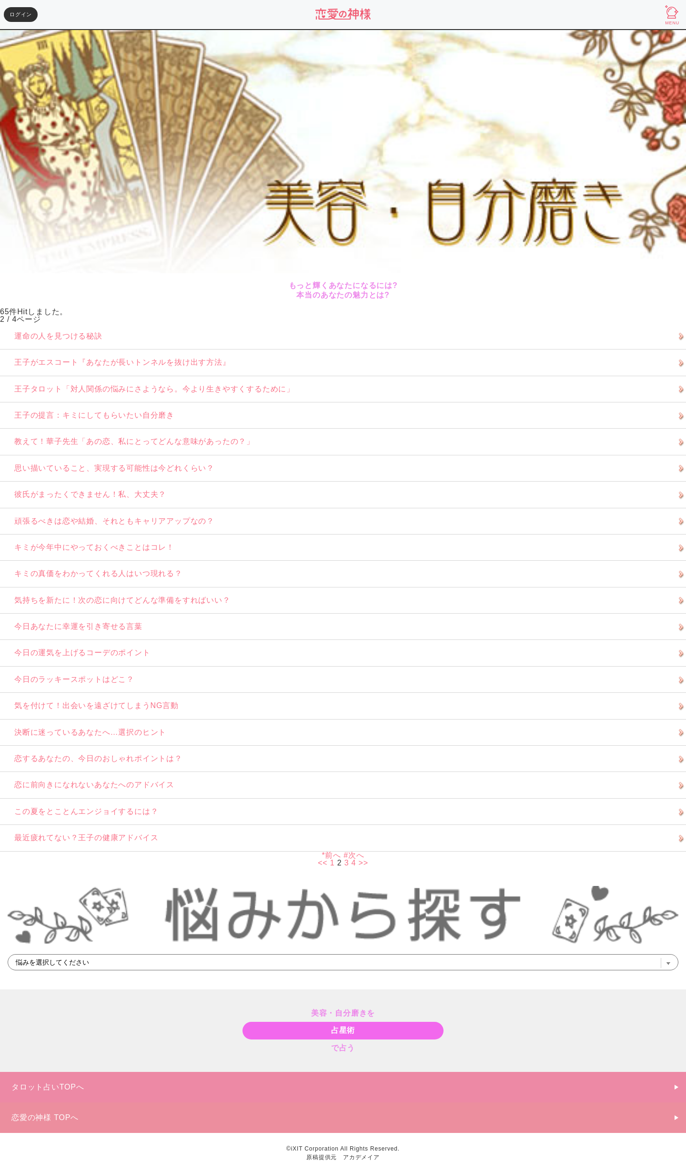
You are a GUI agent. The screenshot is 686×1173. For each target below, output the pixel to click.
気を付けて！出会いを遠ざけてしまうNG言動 (96, 705)
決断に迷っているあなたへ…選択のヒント (90, 732)
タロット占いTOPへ (47, 1087)
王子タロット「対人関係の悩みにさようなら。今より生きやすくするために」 (154, 389)
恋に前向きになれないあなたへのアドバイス (94, 785)
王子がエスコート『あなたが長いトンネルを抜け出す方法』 (122, 362)
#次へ (353, 855)
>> (363, 863)
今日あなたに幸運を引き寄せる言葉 (78, 626)
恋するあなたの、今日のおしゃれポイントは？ (98, 758)
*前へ (331, 855)
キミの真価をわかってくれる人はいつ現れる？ (98, 573)
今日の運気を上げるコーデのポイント (82, 652)
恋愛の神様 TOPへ (45, 1117)
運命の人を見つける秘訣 (58, 336)
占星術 (343, 1030)
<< (322, 863)
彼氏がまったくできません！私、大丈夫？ (90, 494)
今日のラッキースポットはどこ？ (74, 679)
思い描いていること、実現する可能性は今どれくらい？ (114, 468)
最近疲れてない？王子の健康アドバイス (86, 837)
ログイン (21, 14)
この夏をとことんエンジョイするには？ (86, 811)
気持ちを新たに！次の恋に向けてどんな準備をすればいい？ (122, 600)
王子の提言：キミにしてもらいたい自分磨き (94, 415)
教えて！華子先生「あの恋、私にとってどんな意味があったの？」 (134, 441)
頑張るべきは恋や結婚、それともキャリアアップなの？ (114, 521)
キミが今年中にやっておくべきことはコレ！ (94, 547)
